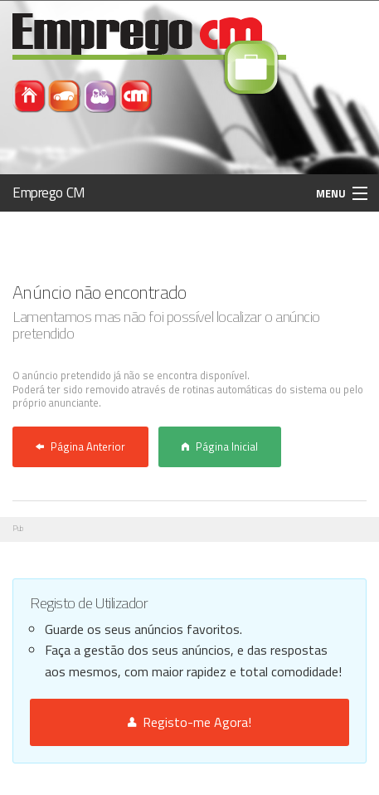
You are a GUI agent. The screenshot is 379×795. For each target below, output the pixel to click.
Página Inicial (220, 446)
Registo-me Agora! (189, 722)
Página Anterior (80, 446)
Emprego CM (48, 192)
